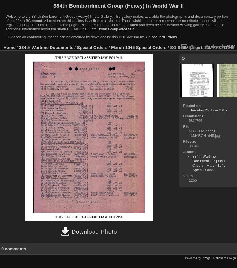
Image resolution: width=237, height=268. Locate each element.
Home (9, 47)
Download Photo (89, 232)
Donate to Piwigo (224, 258)
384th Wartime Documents (46, 47)
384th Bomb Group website (109, 29)
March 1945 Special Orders (138, 47)
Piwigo (206, 258)
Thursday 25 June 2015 (208, 110)
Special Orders (92, 47)
